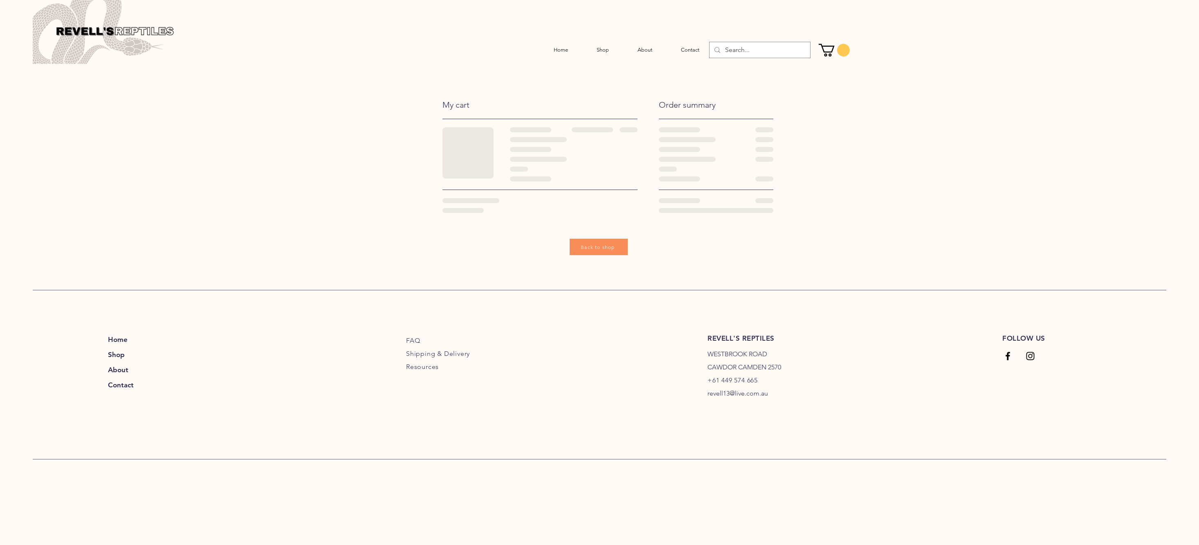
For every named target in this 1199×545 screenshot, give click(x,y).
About (118, 370)
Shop (116, 355)
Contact (121, 385)
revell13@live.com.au (737, 393)
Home (118, 339)
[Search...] (759, 50)
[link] (834, 50)
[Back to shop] (599, 247)
